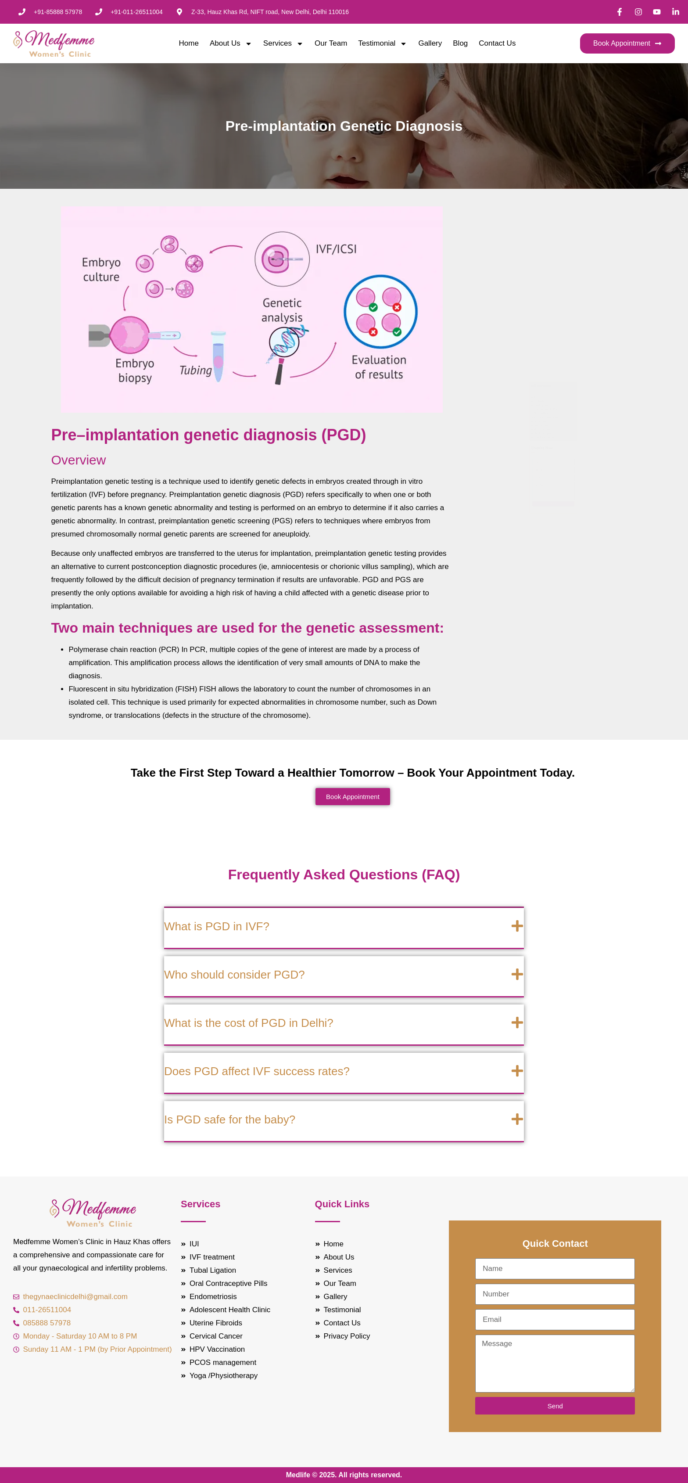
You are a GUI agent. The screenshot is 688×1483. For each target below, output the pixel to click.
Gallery (430, 43)
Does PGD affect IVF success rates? (257, 1071)
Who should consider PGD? (234, 974)
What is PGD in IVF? (216, 926)
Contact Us (497, 43)
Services (283, 43)
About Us (231, 43)
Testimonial (382, 43)
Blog (460, 43)
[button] (344, 928)
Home (189, 43)
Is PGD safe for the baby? (229, 1119)
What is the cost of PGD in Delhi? (248, 1022)
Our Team (331, 43)
